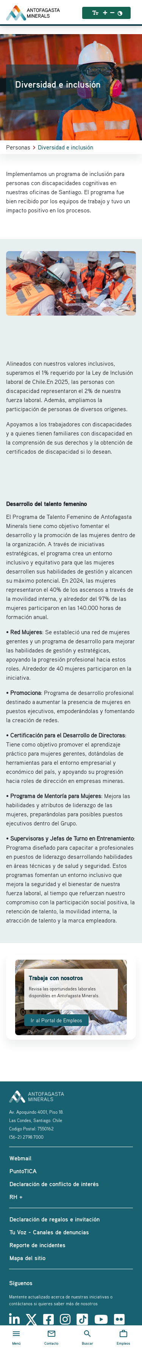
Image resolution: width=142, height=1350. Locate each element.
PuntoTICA (23, 1171)
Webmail (20, 1158)
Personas (18, 147)
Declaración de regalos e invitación (54, 1219)
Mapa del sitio (27, 1258)
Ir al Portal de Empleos (56, 1020)
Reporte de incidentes (37, 1245)
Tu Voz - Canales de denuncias (49, 1232)
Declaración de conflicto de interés (54, 1184)
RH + (15, 1197)
